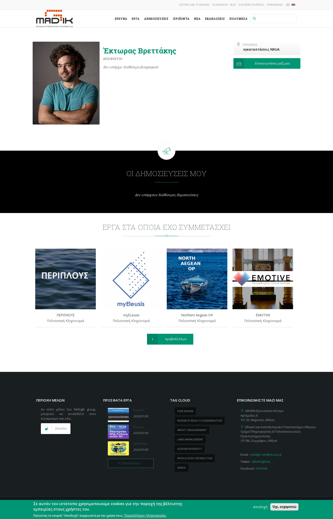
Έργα (135, 18)
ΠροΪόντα (181, 18)
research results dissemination (199, 420)
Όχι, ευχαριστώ (284, 507)
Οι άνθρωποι (220, 4)
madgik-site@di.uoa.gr (266, 454)
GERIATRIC (140, 444)
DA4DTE (138, 410)
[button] (266, 63)
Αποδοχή (260, 507)
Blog (233, 4)
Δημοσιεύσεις (156, 18)
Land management (190, 439)
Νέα (197, 18)
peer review (185, 411)
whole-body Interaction (194, 458)
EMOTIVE (263, 315)
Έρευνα (121, 18)
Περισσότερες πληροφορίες (145, 516)
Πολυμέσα (238, 18)
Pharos (138, 427)
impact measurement (192, 430)
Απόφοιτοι (112, 58)
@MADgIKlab (261, 461)
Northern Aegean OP (197, 315)
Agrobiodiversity (189, 449)
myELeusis (131, 315)
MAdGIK (262, 468)
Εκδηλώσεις (215, 18)
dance (181, 467)
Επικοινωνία (275, 4)
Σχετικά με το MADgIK (194, 4)
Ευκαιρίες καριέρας (251, 4)
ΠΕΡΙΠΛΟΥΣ (66, 315)
